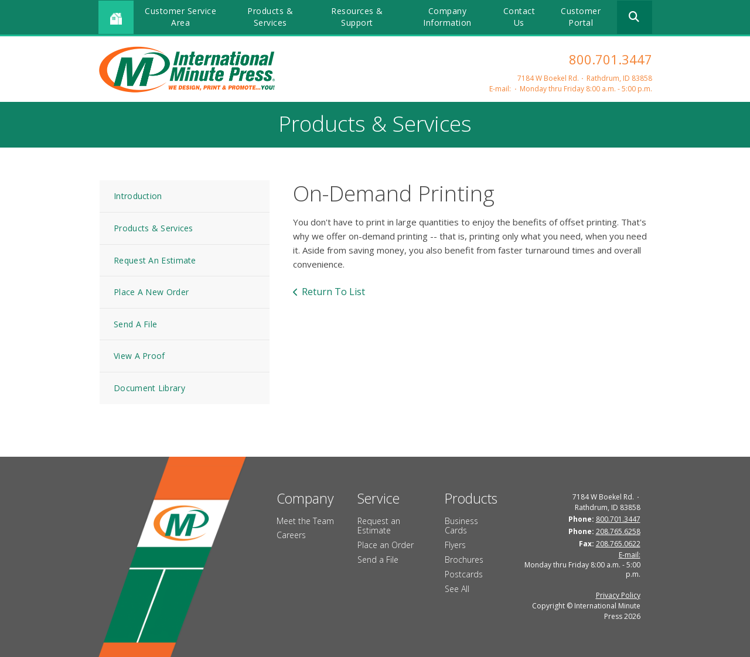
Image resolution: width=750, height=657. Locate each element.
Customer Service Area (180, 16)
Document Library (149, 387)
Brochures (464, 559)
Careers (291, 534)
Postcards (464, 574)
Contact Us (519, 16)
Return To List (333, 291)
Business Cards (461, 525)
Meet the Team (305, 520)
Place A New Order (151, 291)
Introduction (138, 195)
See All (457, 588)
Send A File (135, 324)
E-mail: (500, 89)
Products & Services (270, 16)
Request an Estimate (378, 525)
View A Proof (139, 355)
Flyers (455, 544)
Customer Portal (581, 16)
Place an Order (385, 544)
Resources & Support (357, 16)
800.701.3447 (610, 59)
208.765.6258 (618, 531)
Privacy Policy (618, 595)
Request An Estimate (155, 260)
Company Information (447, 16)
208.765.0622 (618, 544)
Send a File (377, 559)
